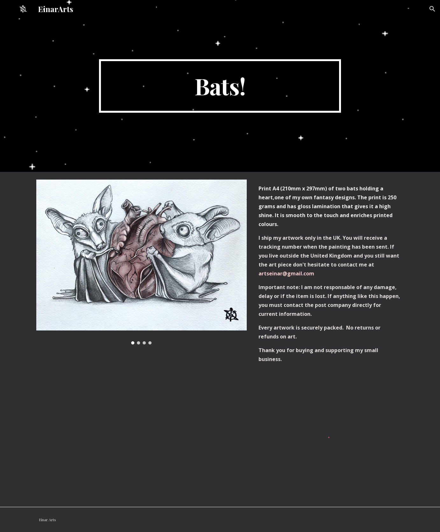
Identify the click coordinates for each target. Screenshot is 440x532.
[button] (432, 9)
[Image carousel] (141, 262)
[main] (220, 86)
